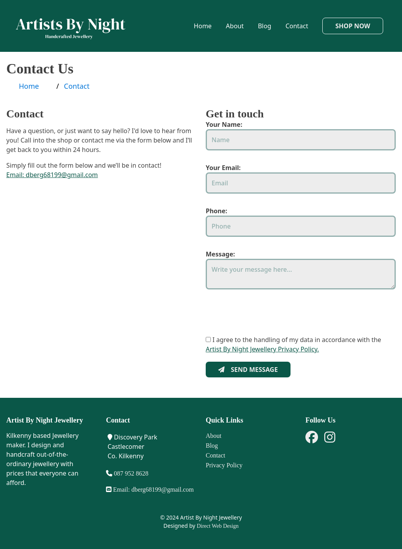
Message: (220, 254)
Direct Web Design (218, 526)
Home (203, 26)
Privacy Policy (224, 465)
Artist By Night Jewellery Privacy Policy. (262, 349)
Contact (296, 26)
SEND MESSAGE (248, 369)
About (234, 26)
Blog (264, 26)
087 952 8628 (130, 473)
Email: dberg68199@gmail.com (52, 174)
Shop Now (352, 26)
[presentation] (265, 319)
